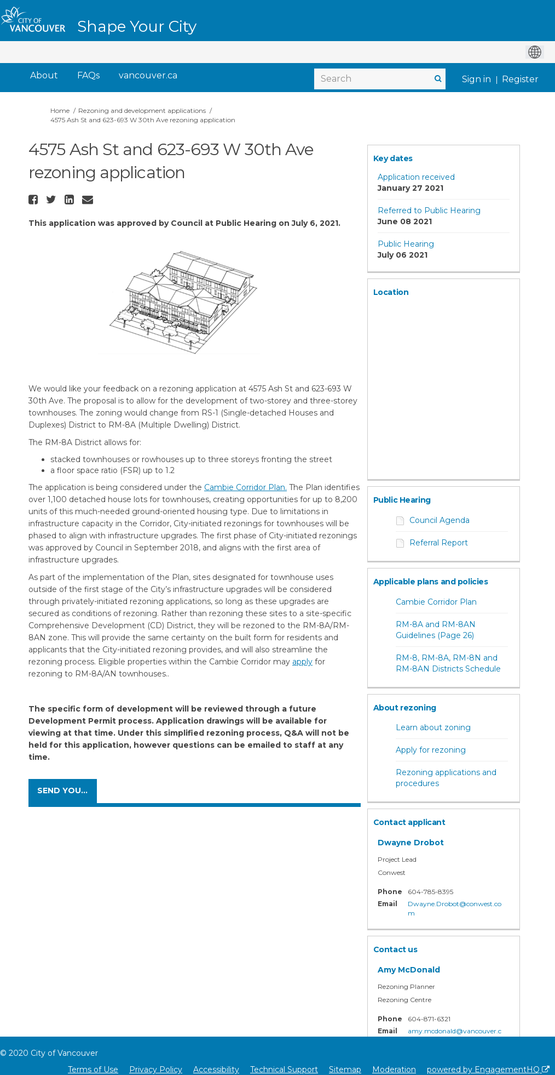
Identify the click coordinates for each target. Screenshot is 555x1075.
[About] (44, 76)
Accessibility (216, 1069)
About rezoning (404, 708)
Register (520, 79)
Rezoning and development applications (142, 110)
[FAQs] (88, 76)
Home (60, 110)
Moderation (394, 1069)
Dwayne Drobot (411, 843)
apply (302, 662)
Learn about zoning (433, 727)
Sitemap (345, 1069)
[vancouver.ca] (148, 76)
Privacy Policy (155, 1069)
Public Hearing (406, 244)
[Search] (380, 79)
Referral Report (438, 543)
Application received (416, 177)
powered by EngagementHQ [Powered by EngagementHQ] (488, 1069)
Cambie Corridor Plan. (245, 487)
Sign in (476, 79)
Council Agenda (439, 520)
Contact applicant (409, 822)
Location (391, 292)
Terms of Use (93, 1069)
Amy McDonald (409, 970)
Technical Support (284, 1069)
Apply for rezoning (431, 750)
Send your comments (67, 790)
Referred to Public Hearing (429, 210)
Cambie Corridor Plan (436, 602)
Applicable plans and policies (430, 582)
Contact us (395, 949)
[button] (34, 199)
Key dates (393, 158)
